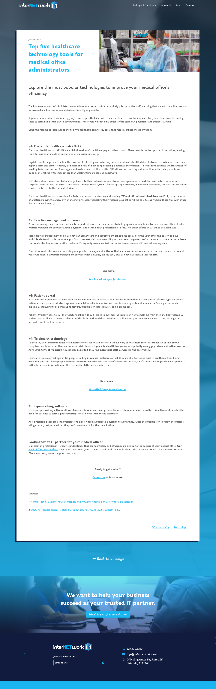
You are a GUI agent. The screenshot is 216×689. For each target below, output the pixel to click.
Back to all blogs (108, 558)
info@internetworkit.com (140, 654)
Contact (190, 5)
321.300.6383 (132, 649)
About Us (166, 5)
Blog (178, 5)
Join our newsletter (64, 656)
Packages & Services (143, 5)
